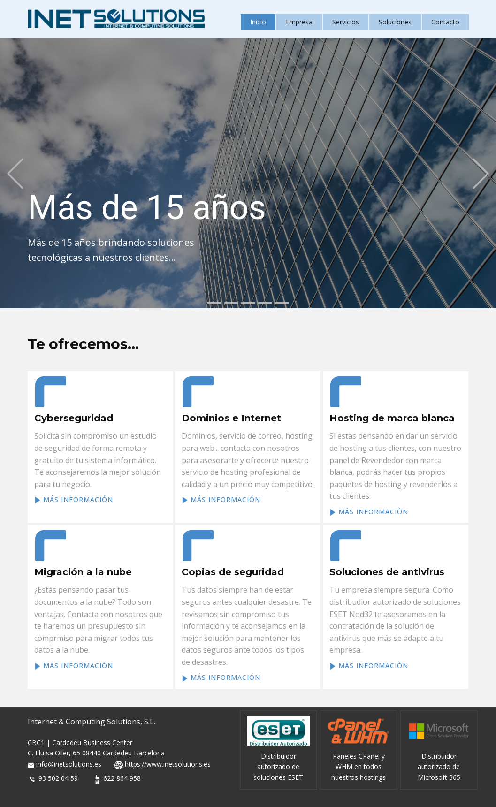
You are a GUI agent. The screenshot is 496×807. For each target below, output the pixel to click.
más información (73, 499)
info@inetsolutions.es (68, 764)
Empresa (299, 21)
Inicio (258, 21)
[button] (15, 173)
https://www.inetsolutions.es (168, 764)
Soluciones (395, 21)
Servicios (345, 21)
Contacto (445, 21)
